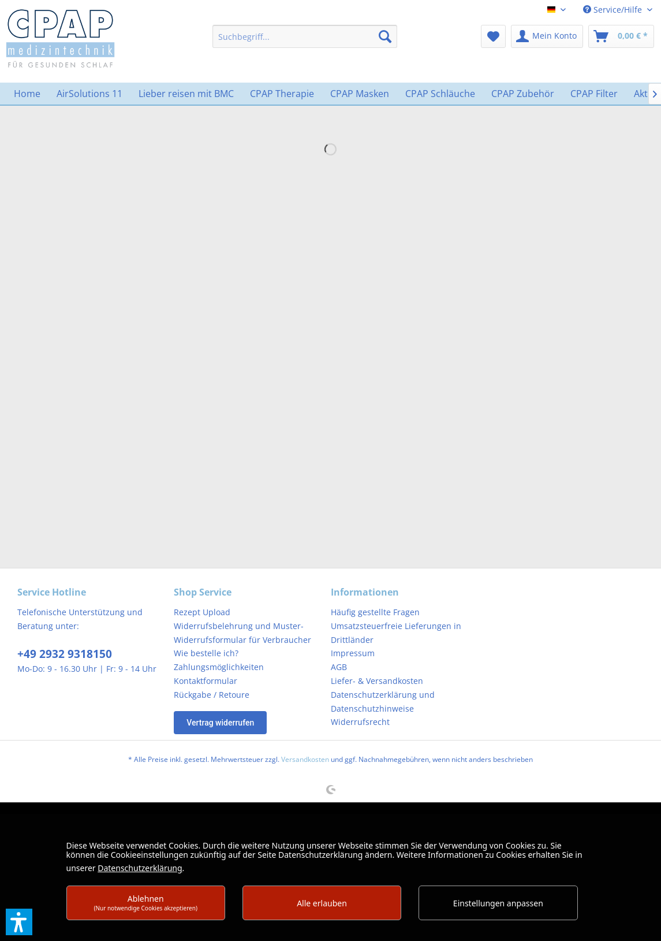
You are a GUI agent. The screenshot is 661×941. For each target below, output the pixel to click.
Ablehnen (145, 902)
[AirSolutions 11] (89, 94)
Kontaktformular (205, 680)
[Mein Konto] (547, 36)
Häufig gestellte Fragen (375, 612)
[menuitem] (305, 36)
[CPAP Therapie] (282, 94)
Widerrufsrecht (360, 721)
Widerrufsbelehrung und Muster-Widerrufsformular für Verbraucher (242, 632)
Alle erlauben (322, 903)
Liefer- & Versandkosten (377, 680)
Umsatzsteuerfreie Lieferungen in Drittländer (396, 632)
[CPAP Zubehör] (522, 94)
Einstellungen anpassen (498, 903)
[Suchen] (385, 36)
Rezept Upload (202, 612)
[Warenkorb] (621, 36)
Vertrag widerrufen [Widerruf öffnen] (220, 722)
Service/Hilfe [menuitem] (613, 9)
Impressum (353, 653)
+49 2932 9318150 (64, 653)
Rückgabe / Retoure (211, 694)
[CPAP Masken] (359, 94)
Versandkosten (305, 759)
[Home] (27, 94)
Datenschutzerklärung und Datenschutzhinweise (383, 701)
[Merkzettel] (493, 36)
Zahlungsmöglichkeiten (219, 666)
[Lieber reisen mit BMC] (186, 94)
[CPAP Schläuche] (440, 94)
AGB (339, 666)
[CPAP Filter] (594, 94)
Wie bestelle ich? (206, 653)
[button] (19, 922)
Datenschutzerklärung (140, 867)
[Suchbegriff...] (305, 36)
